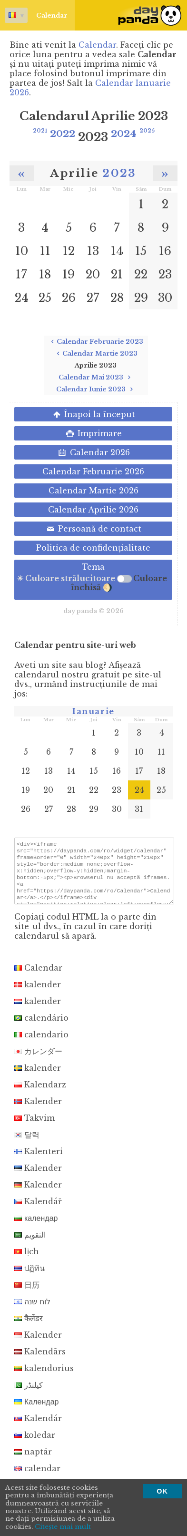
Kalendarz (40, 1093)
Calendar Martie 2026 (93, 490)
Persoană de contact (93, 528)
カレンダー (38, 1060)
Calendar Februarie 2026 (93, 471)
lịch (26, 1260)
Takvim (34, 1126)
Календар (36, 1410)
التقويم (30, 1243)
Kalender (38, 1110)
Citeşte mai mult (63, 1527)
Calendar (36, 15)
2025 (147, 131)
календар (36, 1226)
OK (162, 1491)
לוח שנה (32, 1310)
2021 (40, 131)
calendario (41, 1043)
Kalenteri (38, 1160)
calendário (41, 1026)
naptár (33, 1460)
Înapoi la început (93, 414)
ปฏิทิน (29, 1276)
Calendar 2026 (93, 452)
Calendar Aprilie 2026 (93, 509)
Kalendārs (40, 1360)
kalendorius (44, 1377)
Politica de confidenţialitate (93, 548)
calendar (37, 1477)
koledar (34, 1443)
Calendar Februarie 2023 (96, 341)
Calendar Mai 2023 (96, 377)
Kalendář (38, 1210)
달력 (26, 1143)
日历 (26, 1293)
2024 (124, 133)
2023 (119, 173)
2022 (62, 133)
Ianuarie (93, 711)
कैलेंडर (28, 1326)
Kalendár (38, 1427)
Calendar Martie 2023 (96, 353)
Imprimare (93, 433)
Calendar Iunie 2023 (96, 389)
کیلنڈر (28, 1393)
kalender (37, 993)
